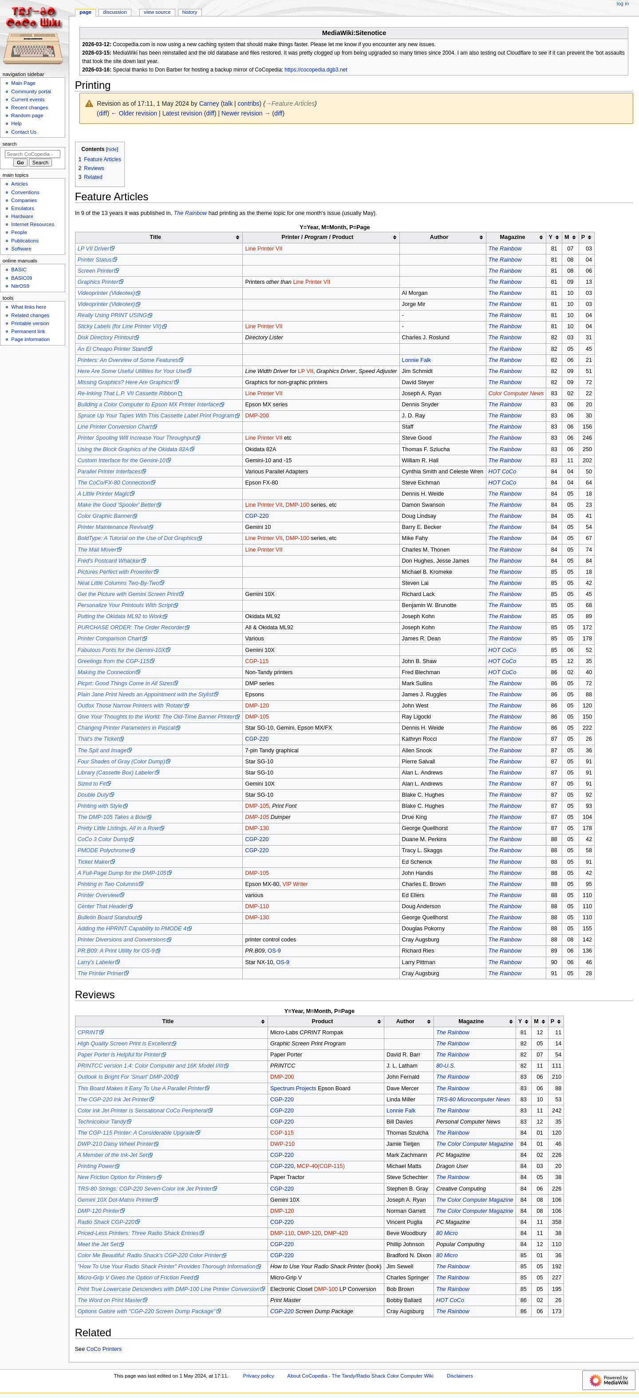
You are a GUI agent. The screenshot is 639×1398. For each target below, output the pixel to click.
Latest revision (182, 113)
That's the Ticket (98, 739)
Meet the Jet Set (98, 1244)
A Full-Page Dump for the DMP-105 (122, 873)
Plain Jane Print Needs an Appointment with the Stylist (145, 694)
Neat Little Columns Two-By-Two (118, 583)
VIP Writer (295, 884)
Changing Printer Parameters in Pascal (126, 728)
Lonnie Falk (416, 360)
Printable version (30, 323)
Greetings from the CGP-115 (113, 661)
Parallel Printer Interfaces (109, 472)
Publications (25, 240)
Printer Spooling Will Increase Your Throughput (136, 438)
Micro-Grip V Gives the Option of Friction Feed (135, 1278)
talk (228, 103)
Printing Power (96, 1166)
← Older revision (134, 113)
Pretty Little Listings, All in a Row (118, 828)
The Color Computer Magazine (474, 1144)
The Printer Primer (101, 973)
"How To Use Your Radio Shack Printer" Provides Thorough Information (167, 1266)
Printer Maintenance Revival (113, 527)
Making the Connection (106, 672)
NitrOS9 (20, 286)
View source (157, 12)
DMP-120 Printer (98, 1211)
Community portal (31, 91)
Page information (30, 339)
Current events (27, 99)
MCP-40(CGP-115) (321, 1166)
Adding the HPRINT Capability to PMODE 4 (132, 928)
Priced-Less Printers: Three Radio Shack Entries (138, 1233)
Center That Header (102, 906)
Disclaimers (460, 1375)
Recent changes (29, 107)
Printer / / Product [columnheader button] (317, 237)
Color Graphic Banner (105, 516)
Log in (623, 3)
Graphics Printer (98, 282)
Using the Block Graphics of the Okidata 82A (133, 449)
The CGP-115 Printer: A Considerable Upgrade (136, 1133)
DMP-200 (257, 416)
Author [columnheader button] (439, 237)
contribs (249, 103)
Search (10, 144)
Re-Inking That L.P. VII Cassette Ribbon (127, 393)
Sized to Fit (92, 784)
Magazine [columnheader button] (512, 237)
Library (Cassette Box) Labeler (116, 773)
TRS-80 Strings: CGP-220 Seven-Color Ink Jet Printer (145, 1189)
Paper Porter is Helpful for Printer (119, 1055)
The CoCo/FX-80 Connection (114, 483)
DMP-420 (336, 1233)
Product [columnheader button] (322, 1021)
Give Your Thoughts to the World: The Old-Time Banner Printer (156, 717)
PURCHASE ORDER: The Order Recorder (131, 627)
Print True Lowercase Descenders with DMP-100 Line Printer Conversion (169, 1289)
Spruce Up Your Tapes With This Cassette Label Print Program (156, 416)
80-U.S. (445, 1066)
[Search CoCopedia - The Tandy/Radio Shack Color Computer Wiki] (32, 154)
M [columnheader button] (566, 237)
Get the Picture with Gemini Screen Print (128, 594)
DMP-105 (257, 717)
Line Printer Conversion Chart (115, 427)
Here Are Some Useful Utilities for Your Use (132, 371)
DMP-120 (257, 706)
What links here (28, 307)
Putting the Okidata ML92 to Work (120, 616)
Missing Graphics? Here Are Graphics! (126, 382)
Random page (27, 115)
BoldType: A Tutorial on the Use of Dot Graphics (137, 538)
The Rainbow (190, 213)
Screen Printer (96, 271)
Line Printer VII (264, 249)
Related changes (30, 315)
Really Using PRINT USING (112, 315)
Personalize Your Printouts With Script (125, 605)
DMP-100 (298, 505)
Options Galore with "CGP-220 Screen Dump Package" (147, 1311)
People (19, 232)
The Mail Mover (97, 550)
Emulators (22, 208)
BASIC (18, 269)
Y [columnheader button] (550, 237)
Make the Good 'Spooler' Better (117, 505)
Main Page (23, 83)
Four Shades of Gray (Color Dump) (121, 762)
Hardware (22, 216)
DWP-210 (282, 1144)
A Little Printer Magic (104, 494)
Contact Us (23, 132)
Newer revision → (245, 113)
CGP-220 (257, 516)
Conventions (25, 192)
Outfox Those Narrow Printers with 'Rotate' (131, 706)
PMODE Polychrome (104, 850)
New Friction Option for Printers (117, 1177)
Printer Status (95, 260)
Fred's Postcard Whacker (109, 561)
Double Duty (93, 795)
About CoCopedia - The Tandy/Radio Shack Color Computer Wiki (360, 1375)
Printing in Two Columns (108, 884)
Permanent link (28, 331)
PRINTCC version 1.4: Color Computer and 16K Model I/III (151, 1066)
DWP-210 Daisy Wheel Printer (116, 1144)
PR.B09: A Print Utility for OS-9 (116, 951)
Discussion (114, 12)
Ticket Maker (94, 862)
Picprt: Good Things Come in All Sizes (125, 683)
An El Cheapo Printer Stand (112, 349)
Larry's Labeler (96, 962)
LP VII (305, 371)
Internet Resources (32, 224)
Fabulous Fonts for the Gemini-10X (121, 650)
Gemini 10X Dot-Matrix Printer (115, 1200)
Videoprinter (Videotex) (106, 293)
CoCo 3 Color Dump (103, 839)
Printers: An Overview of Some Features (128, 360)
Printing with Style (100, 806)
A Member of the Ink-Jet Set (112, 1155)
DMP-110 (257, 906)
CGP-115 (257, 661)
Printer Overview (98, 895)
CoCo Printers (104, 1349)
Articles (19, 184)
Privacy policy (258, 1375)
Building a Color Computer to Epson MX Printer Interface (148, 404)
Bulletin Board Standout (107, 917)
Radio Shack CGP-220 (106, 1222)
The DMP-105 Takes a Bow (112, 817)
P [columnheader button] (583, 237)
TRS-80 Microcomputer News (473, 1099)
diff (103, 113)
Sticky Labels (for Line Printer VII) (120, 326)
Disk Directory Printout (106, 337)
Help (16, 123)
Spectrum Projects (293, 1088)
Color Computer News (516, 393)
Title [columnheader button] (155, 237)
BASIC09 (21, 278)
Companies (24, 200)
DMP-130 (257, 828)
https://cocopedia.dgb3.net (315, 70)
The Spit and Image (102, 750)
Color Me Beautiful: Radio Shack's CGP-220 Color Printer (149, 1255)
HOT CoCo (503, 472)
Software (21, 248)
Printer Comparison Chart (110, 638)
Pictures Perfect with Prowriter (115, 572)
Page (85, 12)
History (189, 12)
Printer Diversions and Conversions (122, 940)
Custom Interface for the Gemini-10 (122, 460)
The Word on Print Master (110, 1300)
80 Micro (447, 1233)
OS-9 (274, 951)
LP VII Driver (93, 249)
